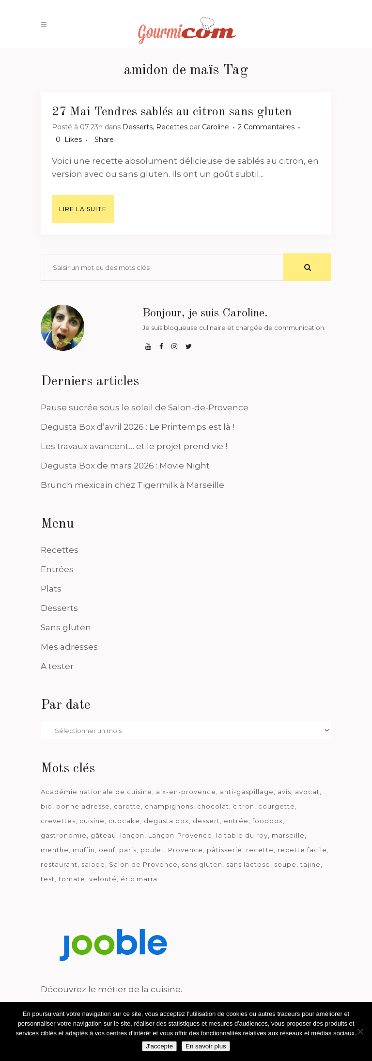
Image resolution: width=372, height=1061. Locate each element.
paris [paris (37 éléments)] (128, 850)
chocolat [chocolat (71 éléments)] (213, 806)
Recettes (171, 127)
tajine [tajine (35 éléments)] (310, 864)
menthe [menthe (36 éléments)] (55, 850)
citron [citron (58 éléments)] (243, 806)
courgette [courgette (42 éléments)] (276, 806)
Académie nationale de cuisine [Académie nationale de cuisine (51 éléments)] (96, 792)
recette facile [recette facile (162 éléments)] (302, 850)
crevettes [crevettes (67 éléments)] (58, 821)
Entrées (57, 569)
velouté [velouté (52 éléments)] (103, 879)
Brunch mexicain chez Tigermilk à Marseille (132, 485)
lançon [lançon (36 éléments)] (132, 835)
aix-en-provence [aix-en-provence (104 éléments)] (186, 792)
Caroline (215, 127)
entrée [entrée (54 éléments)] (236, 821)
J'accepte (159, 1046)
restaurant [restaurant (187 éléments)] (59, 864)
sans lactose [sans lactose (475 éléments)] (248, 864)
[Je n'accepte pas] (360, 1031)
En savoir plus (206, 1046)
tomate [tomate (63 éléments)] (72, 879)
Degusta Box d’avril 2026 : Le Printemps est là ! (137, 427)
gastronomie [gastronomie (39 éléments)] (64, 835)
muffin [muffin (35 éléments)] (84, 850)
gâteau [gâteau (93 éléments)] (103, 835)
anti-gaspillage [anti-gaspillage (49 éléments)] (247, 792)
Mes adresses (69, 647)
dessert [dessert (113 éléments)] (206, 821)
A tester (57, 666)
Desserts (138, 127)
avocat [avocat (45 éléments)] (307, 792)
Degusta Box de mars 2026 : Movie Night (125, 465)
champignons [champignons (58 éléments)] (169, 806)
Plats (51, 588)
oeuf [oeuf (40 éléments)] (107, 850)
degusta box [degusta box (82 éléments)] (166, 821)
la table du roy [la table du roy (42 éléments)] (242, 835)
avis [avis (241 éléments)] (284, 792)
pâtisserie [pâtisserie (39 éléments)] (224, 850)
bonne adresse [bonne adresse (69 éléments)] (83, 806)
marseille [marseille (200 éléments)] (288, 835)
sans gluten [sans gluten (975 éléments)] (202, 864)
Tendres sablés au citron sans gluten (193, 112)
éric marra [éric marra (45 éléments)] (139, 879)
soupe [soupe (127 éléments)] (285, 864)
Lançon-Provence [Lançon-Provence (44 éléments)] (180, 835)
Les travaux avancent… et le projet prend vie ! (134, 446)
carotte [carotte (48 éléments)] (127, 806)
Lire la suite (83, 209)
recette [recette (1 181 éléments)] (260, 850)
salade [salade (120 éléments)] (93, 864)
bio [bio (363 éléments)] (46, 806)
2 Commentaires (266, 127)
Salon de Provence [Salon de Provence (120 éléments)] (143, 864)
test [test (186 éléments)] (48, 879)
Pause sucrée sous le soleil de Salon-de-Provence (144, 407)
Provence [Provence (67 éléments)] (185, 850)
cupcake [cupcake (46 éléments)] (124, 821)
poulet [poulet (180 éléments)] (152, 850)
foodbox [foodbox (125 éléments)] (267, 821)
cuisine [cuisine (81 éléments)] (92, 821)
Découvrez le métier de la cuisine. (111, 989)
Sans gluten (66, 627)
